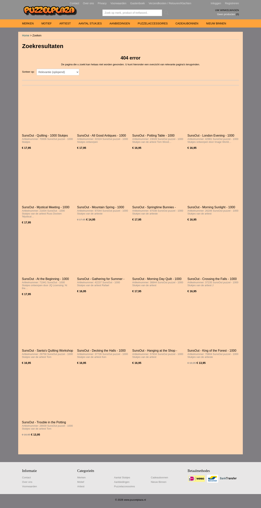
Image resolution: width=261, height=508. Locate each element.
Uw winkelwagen (227, 10)
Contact (74, 3)
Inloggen (216, 3)
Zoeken (166, 13)
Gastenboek (137, 3)
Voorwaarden (118, 3)
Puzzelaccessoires (153, 23)
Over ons (88, 3)
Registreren (232, 3)
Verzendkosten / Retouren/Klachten (170, 3)
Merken (28, 23)
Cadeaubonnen (186, 23)
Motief (46, 23)
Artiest (65, 23)
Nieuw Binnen (216, 23)
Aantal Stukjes (90, 23)
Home (25, 35)
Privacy (102, 3)
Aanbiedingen (119, 23)
